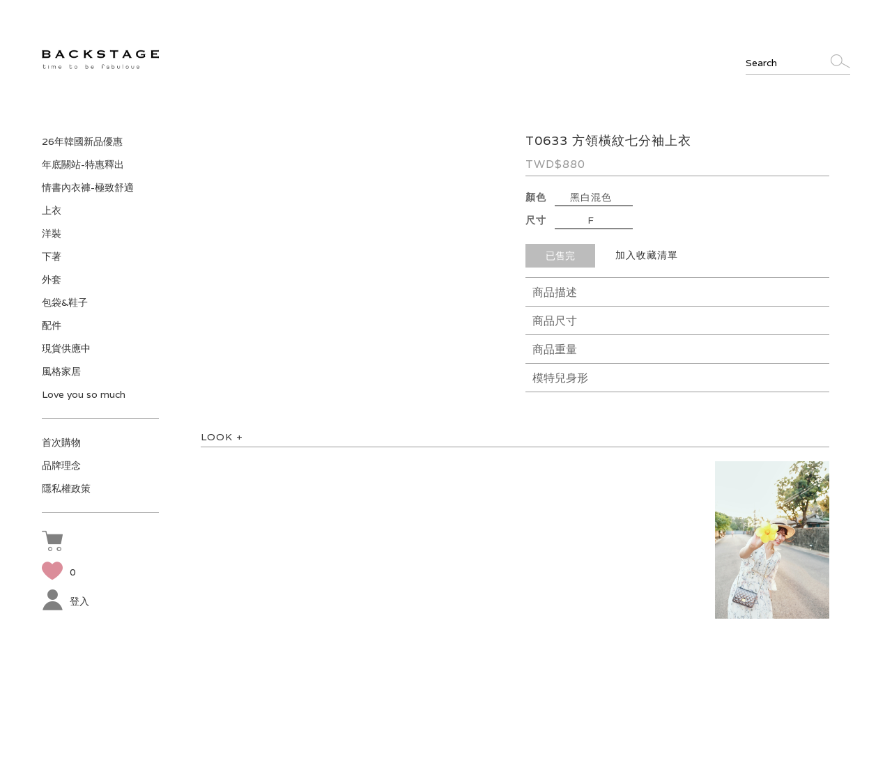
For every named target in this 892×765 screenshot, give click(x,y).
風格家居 (61, 371)
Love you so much (83, 394)
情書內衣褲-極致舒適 (88, 187)
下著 (51, 256)
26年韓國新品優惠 (82, 141)
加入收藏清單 (646, 255)
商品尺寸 (554, 321)
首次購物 (61, 442)
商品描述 (554, 292)
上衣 (51, 210)
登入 (65, 601)
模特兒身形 (560, 378)
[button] (56, 542)
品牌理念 (61, 465)
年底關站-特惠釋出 (83, 164)
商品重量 (554, 349)
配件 (51, 325)
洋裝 (51, 233)
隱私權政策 (66, 488)
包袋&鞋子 (65, 302)
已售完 (560, 255)
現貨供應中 (66, 348)
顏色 (535, 197)
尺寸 (535, 220)
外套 (51, 279)
